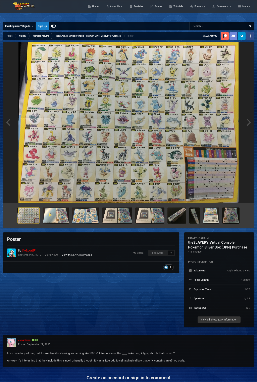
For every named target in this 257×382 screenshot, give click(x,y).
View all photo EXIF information (219, 319)
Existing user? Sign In (19, 26)
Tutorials (204, 10)
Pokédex (164, 10)
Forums (224, 10)
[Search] (208, 26)
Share (138, 252)
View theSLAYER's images (77, 254)
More (245, 10)
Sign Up (42, 26)
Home (120, 10)
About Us (140, 10)
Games (184, 10)
